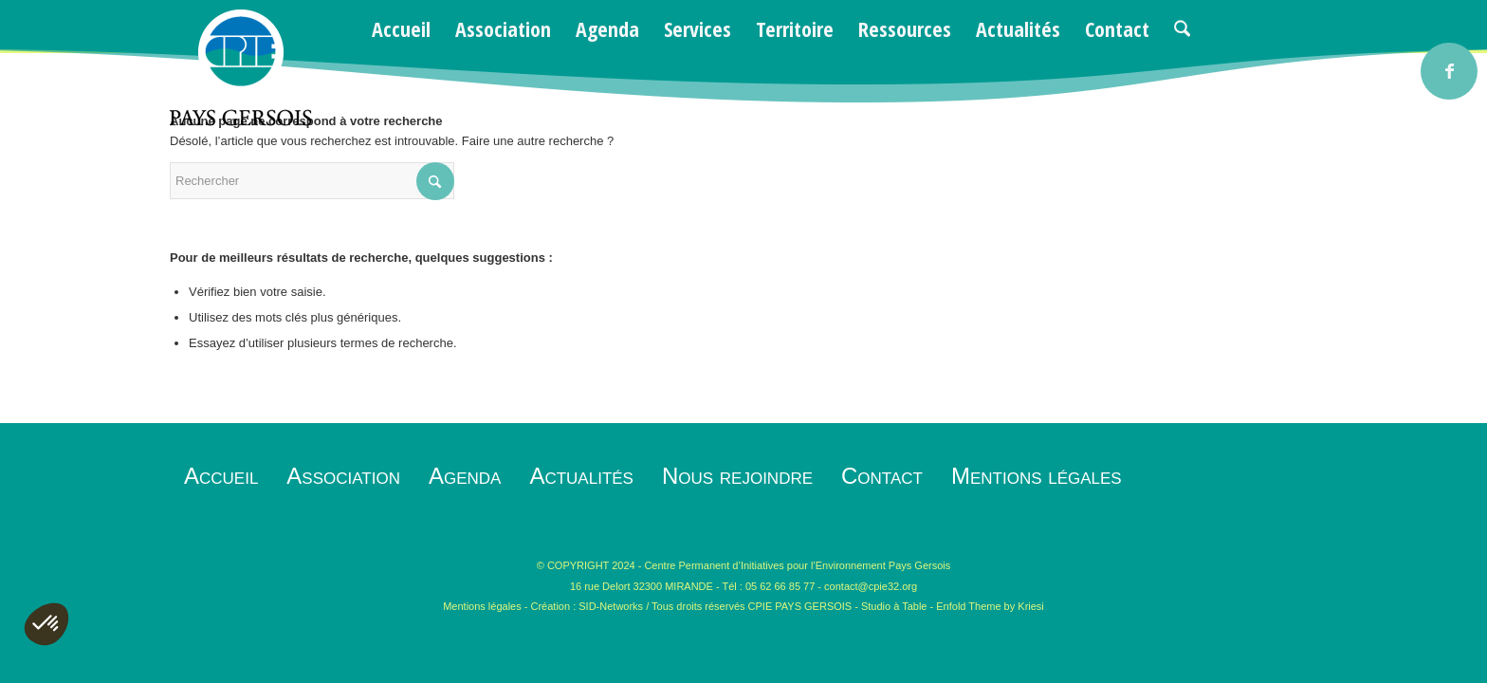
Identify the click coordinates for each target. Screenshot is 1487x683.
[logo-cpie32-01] (241, 67)
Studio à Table (894, 606)
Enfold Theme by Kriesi (990, 606)
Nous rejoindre (737, 476)
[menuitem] (401, 28)
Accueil (221, 476)
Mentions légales (1036, 476)
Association (343, 476)
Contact (882, 476)
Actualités (581, 476)
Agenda (465, 476)
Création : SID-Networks (587, 606)
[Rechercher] (1182, 28)
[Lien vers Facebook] (1449, 71)
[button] (46, 624)
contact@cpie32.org (870, 586)
